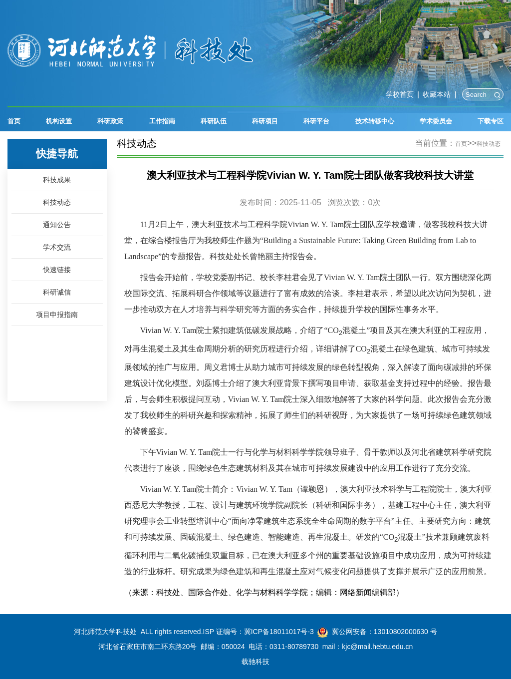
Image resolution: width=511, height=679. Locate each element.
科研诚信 (57, 292)
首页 (461, 143)
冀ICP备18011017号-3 (279, 632)
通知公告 (57, 225)
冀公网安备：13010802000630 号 (384, 632)
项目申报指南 (57, 315)
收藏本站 (437, 94)
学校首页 (400, 94)
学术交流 (57, 247)
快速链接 (57, 270)
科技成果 (57, 180)
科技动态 (57, 202)
